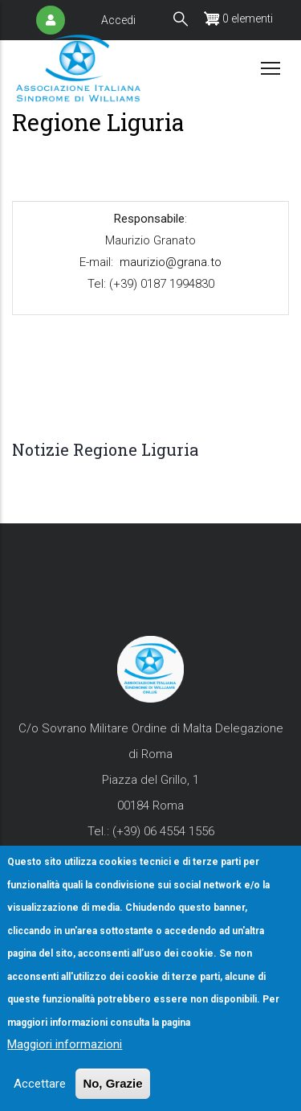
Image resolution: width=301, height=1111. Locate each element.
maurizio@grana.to (169, 262)
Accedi (118, 20)
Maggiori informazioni (64, 1075)
